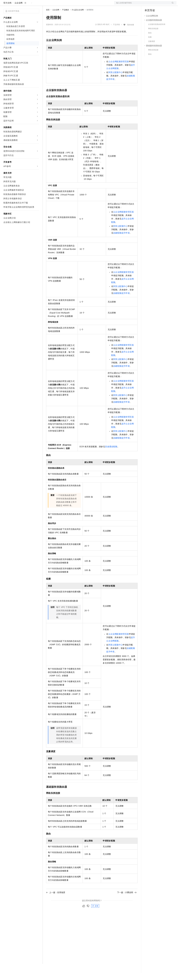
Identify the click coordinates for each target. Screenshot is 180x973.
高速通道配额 (111, 456)
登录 (171, 5)
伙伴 (77, 4)
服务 (84, 4)
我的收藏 (130, 34)
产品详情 (116, 34)
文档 (141, 5)
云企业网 (18, 12)
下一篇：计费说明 (126, 901)
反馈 (95, 915)
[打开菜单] (4, 4)
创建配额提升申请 (121, 242)
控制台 (154, 5)
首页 (48, 19)
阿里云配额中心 (115, 81)
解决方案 (46, 4)
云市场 (69, 4)
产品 (37, 4)
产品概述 (65, 19)
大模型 (29, 4)
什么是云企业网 (78, 19)
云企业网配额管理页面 (118, 70)
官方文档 (7, 12)
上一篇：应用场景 (55, 901)
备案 (147, 5)
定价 (61, 4)
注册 (161, 5)
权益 (55, 4)
